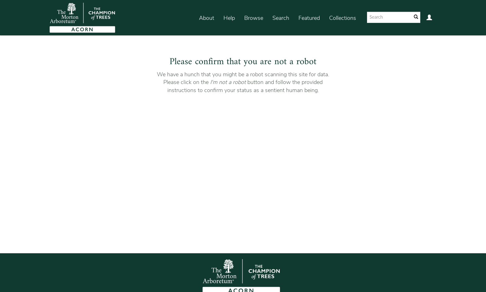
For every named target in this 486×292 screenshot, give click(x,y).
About (206, 18)
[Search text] (389, 17)
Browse (253, 18)
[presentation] (242, 114)
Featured (309, 18)
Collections (342, 18)
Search (280, 18)
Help (229, 18)
